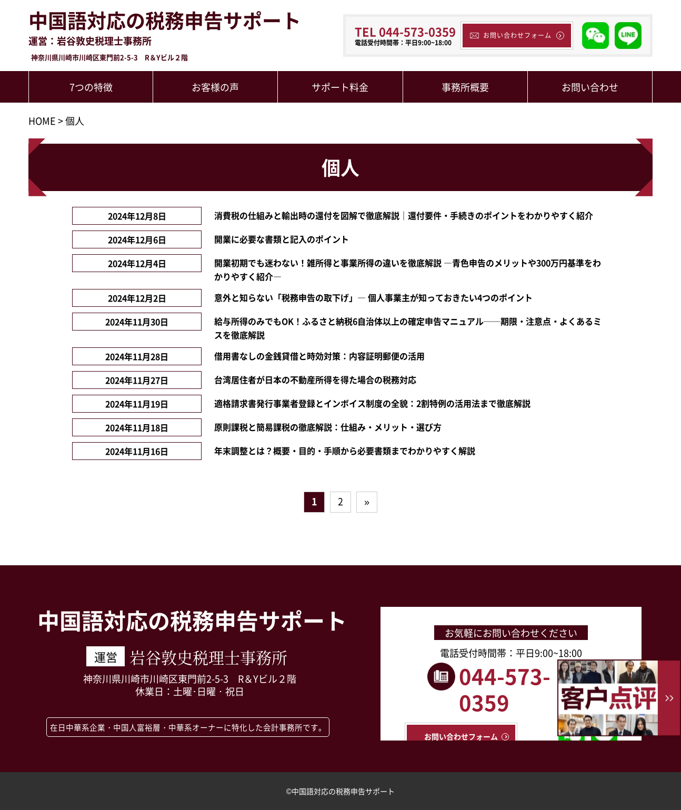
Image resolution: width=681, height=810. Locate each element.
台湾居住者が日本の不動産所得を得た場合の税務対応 (315, 379)
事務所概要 (465, 87)
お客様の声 (215, 87)
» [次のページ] (366, 501)
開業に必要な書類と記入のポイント (281, 239)
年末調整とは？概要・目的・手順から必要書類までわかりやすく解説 (344, 450)
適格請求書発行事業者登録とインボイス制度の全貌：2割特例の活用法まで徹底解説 (372, 403)
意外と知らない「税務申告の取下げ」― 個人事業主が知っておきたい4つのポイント (373, 297)
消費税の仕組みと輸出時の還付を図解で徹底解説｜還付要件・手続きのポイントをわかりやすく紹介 (403, 215)
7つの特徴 (91, 87)
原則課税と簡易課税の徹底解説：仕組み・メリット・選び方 (328, 427)
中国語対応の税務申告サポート (164, 20)
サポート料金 (340, 87)
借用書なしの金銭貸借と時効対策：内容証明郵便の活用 (319, 355)
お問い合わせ (590, 87)
